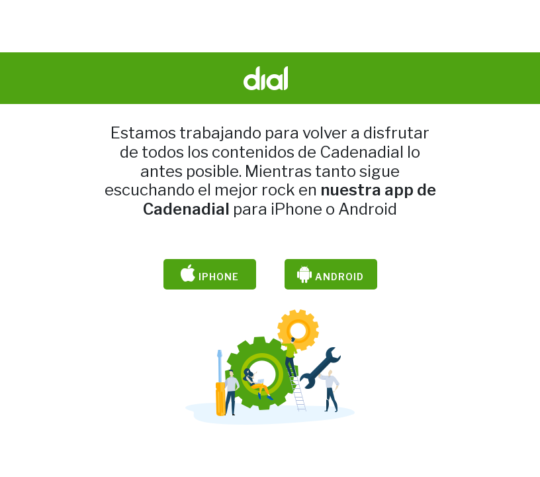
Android (330, 274)
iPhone (210, 274)
